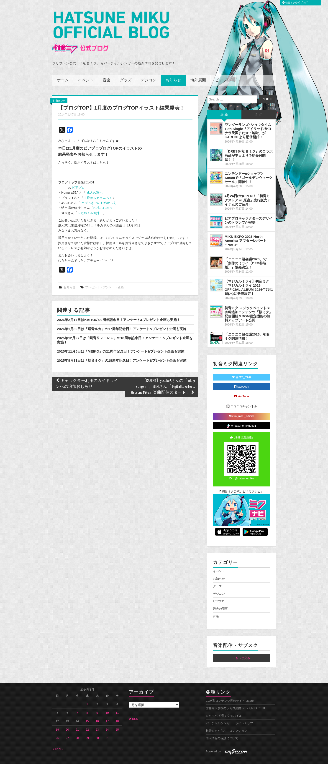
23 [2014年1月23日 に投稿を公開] (97, 719)
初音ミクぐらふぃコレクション (226, 720)
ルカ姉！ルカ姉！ (90, 203)
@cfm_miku (241, 367)
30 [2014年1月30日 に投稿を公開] (97, 728)
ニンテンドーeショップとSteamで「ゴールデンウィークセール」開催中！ (248, 168)
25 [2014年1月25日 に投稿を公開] (117, 719)
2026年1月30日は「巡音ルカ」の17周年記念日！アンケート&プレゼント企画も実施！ (123, 319)
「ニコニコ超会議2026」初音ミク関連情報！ (247, 326)
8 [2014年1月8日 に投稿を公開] (87, 702)
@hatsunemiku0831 (241, 416)
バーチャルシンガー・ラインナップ (229, 713)
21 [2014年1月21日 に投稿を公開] (77, 719)
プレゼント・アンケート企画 (104, 277)
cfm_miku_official (241, 406)
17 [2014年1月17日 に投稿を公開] (107, 711)
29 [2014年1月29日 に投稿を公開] (87, 728)
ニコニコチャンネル (241, 396)
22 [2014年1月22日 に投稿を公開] (87, 719)
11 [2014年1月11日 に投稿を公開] (117, 702)
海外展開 (198, 70)
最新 (224, 104)
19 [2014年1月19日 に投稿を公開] (57, 719)
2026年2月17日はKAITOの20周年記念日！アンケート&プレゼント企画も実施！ (118, 310)
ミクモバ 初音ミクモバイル (224, 705)
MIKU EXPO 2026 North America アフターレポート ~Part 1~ (245, 231)
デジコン (148, 70)
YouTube (241, 386)
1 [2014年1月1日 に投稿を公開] (87, 694)
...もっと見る (241, 648)
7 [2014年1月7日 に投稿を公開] (77, 702)
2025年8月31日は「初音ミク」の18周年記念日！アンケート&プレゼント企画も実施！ (123, 350)
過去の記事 (220, 598)
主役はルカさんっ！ (98, 188)
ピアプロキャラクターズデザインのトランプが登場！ (248, 210)
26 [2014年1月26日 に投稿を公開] (57, 728)
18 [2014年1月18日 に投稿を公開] (117, 711)
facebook (241, 376)
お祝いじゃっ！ (104, 198)
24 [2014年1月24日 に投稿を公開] (107, 719)
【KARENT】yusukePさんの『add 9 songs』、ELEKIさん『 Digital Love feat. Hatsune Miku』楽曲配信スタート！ (163, 377)
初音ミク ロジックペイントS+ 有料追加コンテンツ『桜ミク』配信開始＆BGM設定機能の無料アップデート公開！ (248, 304)
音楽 (106, 70)
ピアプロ (223, 70)
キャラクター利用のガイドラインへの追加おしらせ (87, 374)
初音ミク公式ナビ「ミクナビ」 (241, 481)
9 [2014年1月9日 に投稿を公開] (97, 702)
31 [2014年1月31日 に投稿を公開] (107, 728)
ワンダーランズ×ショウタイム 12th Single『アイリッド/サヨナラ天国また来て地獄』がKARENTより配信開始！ (248, 121)
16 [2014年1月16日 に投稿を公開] (97, 711)
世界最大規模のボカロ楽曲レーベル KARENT (236, 698)
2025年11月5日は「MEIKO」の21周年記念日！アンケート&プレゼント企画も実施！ (122, 341)
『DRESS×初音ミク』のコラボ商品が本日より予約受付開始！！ (249, 145)
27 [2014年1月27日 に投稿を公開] (67, 728)
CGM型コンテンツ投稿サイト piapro (230, 690)
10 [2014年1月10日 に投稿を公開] (107, 702)
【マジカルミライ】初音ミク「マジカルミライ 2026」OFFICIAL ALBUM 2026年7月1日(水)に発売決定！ (249, 277)
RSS (133, 709)
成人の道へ (94, 182)
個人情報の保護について (222, 728)
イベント (85, 70)
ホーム (63, 70)
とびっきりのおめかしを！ (100, 193)
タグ (258, 104)
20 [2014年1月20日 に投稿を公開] (67, 719)
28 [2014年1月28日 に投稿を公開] (77, 728)
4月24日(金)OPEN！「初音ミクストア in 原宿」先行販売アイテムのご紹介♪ (248, 190)
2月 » (60, 739)
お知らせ (173, 70)
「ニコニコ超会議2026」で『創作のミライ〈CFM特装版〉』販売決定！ (245, 253)
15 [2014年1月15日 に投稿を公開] (87, 711)
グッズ (125, 70)
